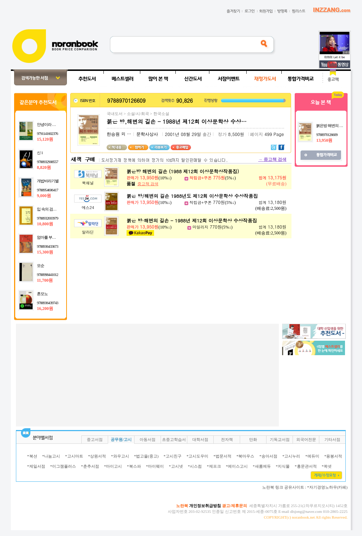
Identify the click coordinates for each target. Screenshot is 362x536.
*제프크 (214, 466)
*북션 (32, 456)
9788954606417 (47, 190)
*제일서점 (36, 466)
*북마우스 (246, 456)
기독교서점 (280, 439)
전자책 (227, 439)
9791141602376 (47, 133)
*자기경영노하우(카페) (327, 487)
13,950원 (324, 140)
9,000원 (44, 195)
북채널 (88, 183)
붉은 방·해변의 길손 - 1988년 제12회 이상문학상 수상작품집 (192, 220)
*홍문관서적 (306, 466)
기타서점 (332, 439)
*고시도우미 (198, 456)
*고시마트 (74, 456)
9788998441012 (47, 274)
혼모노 (42, 294)
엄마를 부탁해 (48, 237)
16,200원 (45, 308)
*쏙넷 (327, 466)
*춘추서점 (90, 466)
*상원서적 (97, 456)
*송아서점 (268, 456)
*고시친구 (172, 456)
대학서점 (200, 439)
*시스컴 (195, 466)
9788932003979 (47, 218)
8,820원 (44, 167)
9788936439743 (47, 303)
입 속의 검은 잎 (48, 209)
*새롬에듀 (262, 466)
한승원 (113, 134)
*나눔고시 (51, 456)
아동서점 (148, 439)
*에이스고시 (237, 466)
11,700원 (45, 280)
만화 (253, 439)
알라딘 (88, 232)
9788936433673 (47, 246)
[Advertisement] (144, 374)
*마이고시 (113, 466)
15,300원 (45, 252)
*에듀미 (312, 456)
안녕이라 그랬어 (50, 124)
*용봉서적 (333, 456)
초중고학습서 (174, 439)
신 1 (40, 152)
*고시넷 (176, 466)
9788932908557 (47, 161)
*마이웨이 (155, 466)
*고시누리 (291, 456)
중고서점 (95, 439)
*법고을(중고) (146, 456)
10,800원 (45, 223)
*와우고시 (120, 456)
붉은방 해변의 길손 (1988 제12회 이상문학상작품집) (183, 171)
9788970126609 (326, 134)
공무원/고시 (121, 439)
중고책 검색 (272, 159)
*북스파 (134, 466)
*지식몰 (283, 466)
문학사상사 (147, 134)
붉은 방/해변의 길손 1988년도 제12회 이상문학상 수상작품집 (192, 195)
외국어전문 (306, 439)
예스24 (88, 207)
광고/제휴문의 (234, 505)
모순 (40, 265)
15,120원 (45, 139)
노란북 (182, 505)
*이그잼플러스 (63, 466)
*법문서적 (222, 456)
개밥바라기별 (48, 181)
